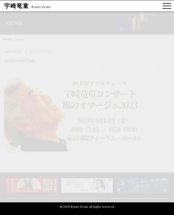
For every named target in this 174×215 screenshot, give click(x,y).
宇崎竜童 (16, 5)
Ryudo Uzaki (41, 7)
